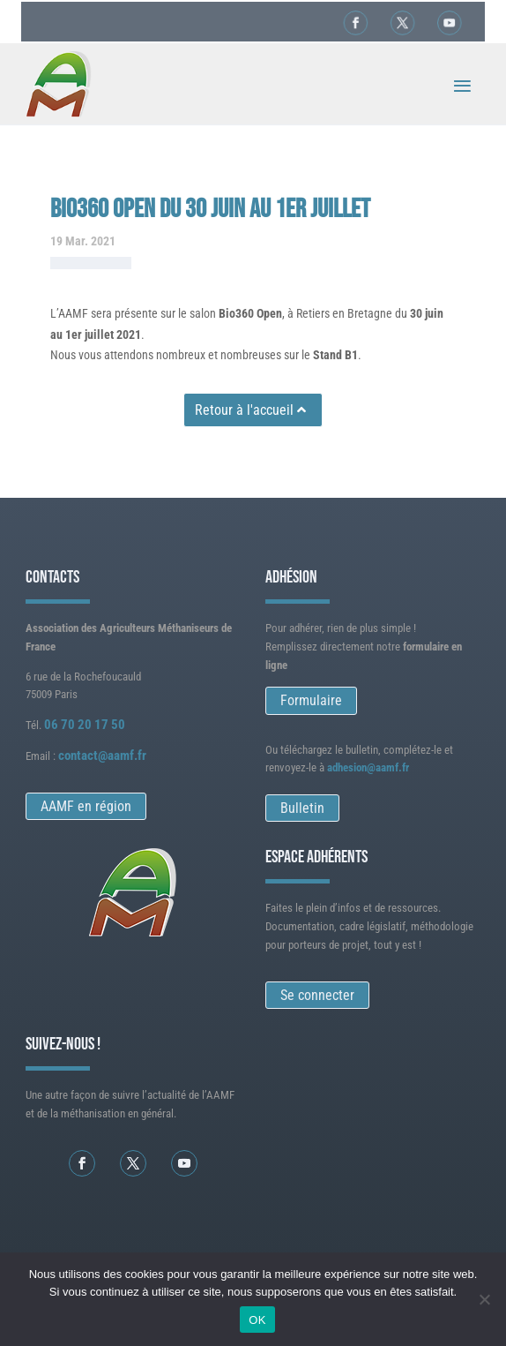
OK (257, 1320)
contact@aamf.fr (102, 755)
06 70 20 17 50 (84, 725)
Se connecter (317, 995)
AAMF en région (86, 806)
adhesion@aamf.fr (368, 767)
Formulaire (311, 700)
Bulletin (302, 808)
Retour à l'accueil (244, 410)
